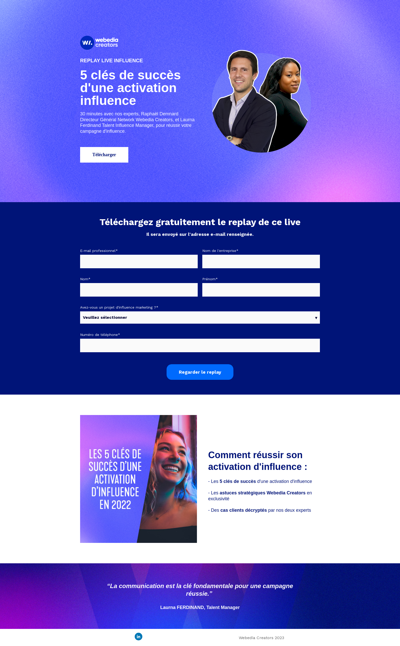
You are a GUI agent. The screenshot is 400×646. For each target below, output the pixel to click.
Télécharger (104, 154)
